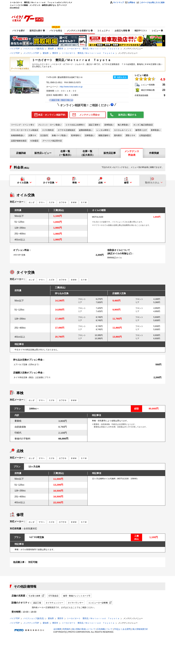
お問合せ (131, 2)
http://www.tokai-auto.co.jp (71, 87)
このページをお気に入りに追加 (152, 2)
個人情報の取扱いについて (83, 629)
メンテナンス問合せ (89, 114)
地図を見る (122, 77)
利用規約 (66, 629)
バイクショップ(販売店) (33, 48)
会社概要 (57, 629)
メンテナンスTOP (31, 53)
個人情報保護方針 (140, 629)
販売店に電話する (127, 114)
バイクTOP (15, 48)
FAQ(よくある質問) (122, 629)
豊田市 (60, 48)
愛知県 (51, 48)
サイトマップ (118, 2)
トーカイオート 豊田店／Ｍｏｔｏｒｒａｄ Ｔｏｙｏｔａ (93, 48)
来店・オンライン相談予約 (51, 114)
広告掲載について (105, 629)
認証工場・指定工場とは (62, 100)
